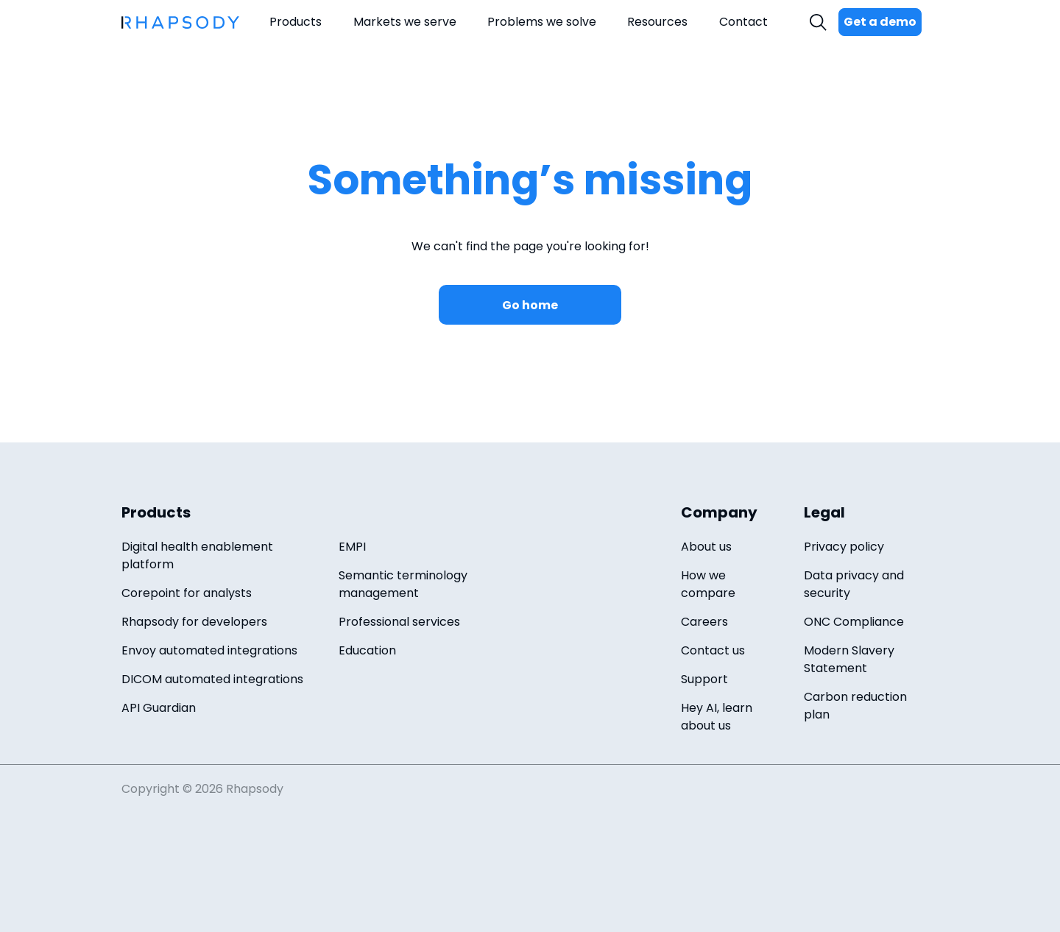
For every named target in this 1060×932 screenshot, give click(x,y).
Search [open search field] (820, 22)
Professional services (399, 621)
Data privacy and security (854, 584)
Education (367, 650)
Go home (530, 305)
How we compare (708, 584)
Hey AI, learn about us (716, 716)
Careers (704, 621)
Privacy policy (844, 546)
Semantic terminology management (403, 584)
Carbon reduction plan (855, 705)
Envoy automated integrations (209, 650)
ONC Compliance (854, 621)
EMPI (352, 546)
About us (706, 546)
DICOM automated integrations (212, 679)
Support (704, 679)
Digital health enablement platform (197, 555)
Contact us (713, 650)
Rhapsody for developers (194, 621)
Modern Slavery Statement (849, 659)
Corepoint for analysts (186, 593)
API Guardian (158, 707)
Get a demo (880, 21)
